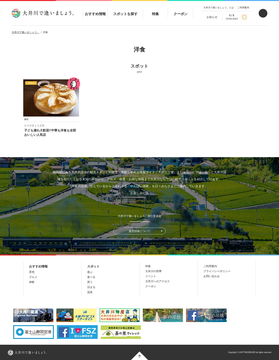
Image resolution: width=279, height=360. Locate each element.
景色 (31, 271)
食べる (91, 277)
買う (90, 282)
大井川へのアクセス (157, 281)
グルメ (33, 277)
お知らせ (212, 17)
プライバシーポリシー (217, 271)
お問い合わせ (211, 276)
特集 (155, 10)
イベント (150, 276)
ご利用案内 (243, 7)
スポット (93, 266)
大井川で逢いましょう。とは (218, 7)
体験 (31, 282)
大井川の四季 (153, 271)
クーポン (181, 10)
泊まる (91, 287)
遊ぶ (90, 271)
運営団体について (139, 231)
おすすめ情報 (95, 10)
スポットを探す (125, 10)
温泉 (90, 292)
